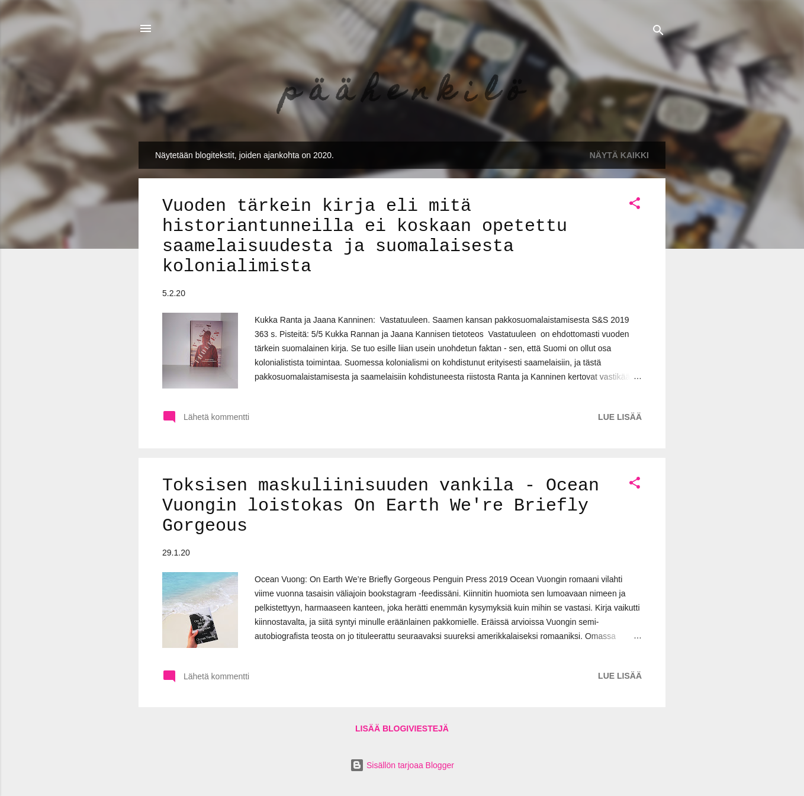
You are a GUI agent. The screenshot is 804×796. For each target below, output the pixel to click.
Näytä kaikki (619, 155)
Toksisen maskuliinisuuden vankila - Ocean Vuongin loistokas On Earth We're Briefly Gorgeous (380, 506)
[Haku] (658, 32)
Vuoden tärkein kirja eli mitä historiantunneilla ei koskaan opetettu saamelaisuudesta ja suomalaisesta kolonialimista (364, 236)
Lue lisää (620, 417)
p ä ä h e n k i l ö (402, 93)
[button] (635, 205)
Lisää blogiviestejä (402, 728)
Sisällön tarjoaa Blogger (402, 765)
